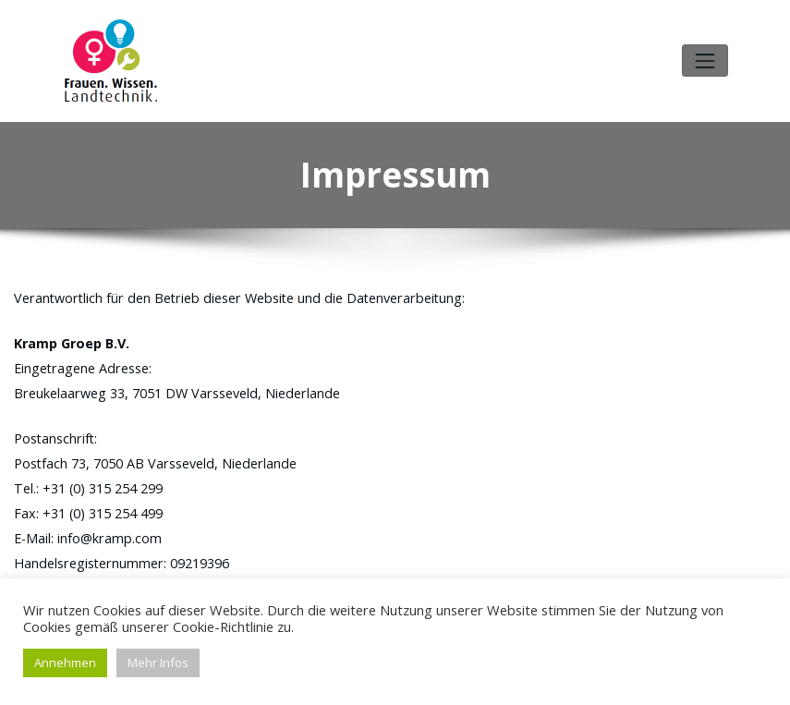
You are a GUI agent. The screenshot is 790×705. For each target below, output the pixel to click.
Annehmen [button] (65, 662)
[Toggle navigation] (704, 59)
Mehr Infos (158, 662)
